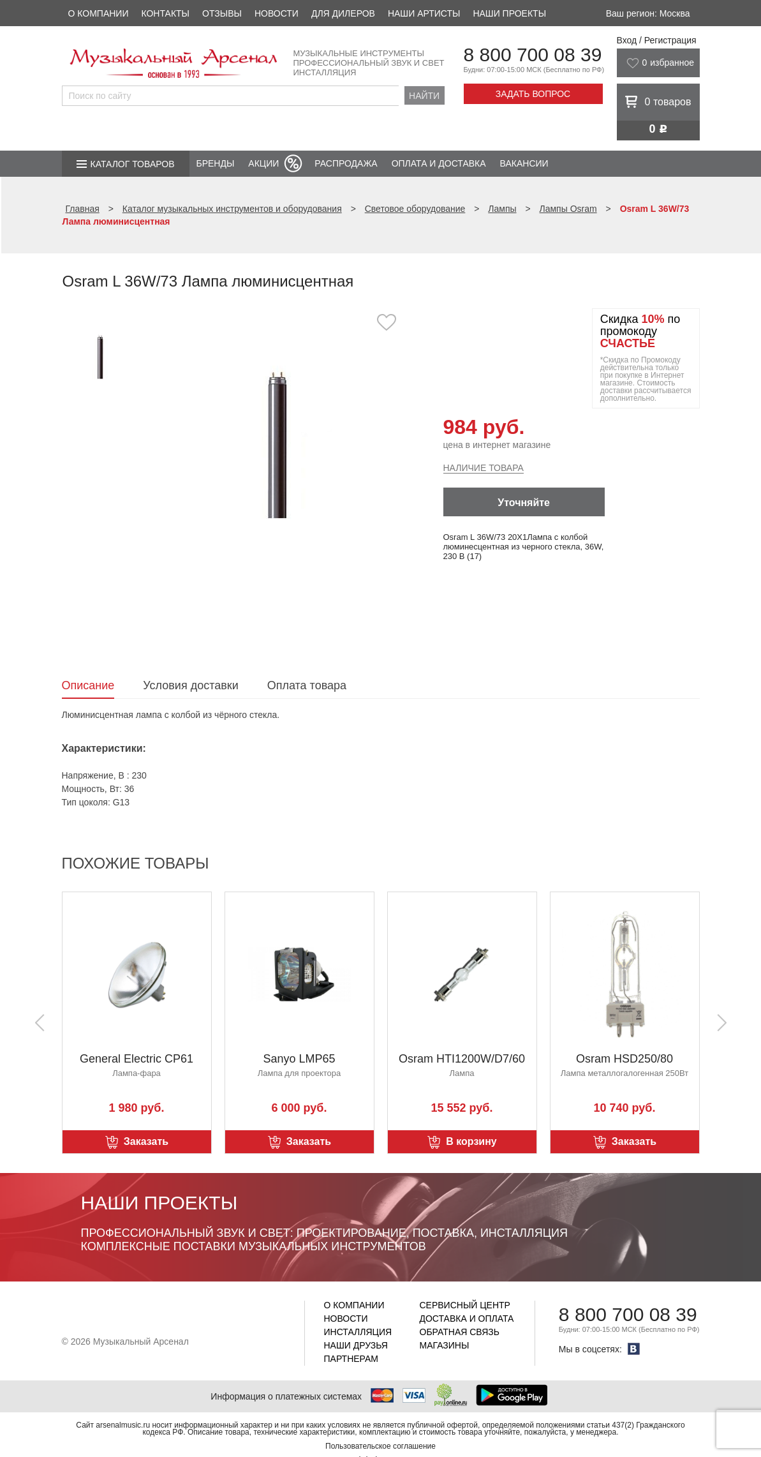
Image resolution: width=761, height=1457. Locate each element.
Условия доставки (190, 685)
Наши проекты (509, 13)
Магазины (444, 1345)
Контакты (165, 13)
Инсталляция (358, 1332)
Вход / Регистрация (657, 40)
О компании (98, 13)
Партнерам (351, 1359)
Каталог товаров (133, 164)
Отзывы (222, 13)
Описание (88, 685)
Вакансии (524, 163)
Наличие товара (483, 468)
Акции (263, 163)
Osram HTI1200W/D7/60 (462, 1058)
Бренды (215, 163)
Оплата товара (306, 685)
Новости (277, 13)
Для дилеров (343, 13)
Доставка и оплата (467, 1318)
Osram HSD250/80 (624, 1058)
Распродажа (345, 163)
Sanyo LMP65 (299, 1058)
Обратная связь (459, 1332)
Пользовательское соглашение (380, 1446)
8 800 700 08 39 (533, 54)
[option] (277, 443)
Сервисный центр (465, 1305)
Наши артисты (424, 13)
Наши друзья (356, 1345)
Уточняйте (524, 502)
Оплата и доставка (439, 163)
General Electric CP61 (136, 1058)
